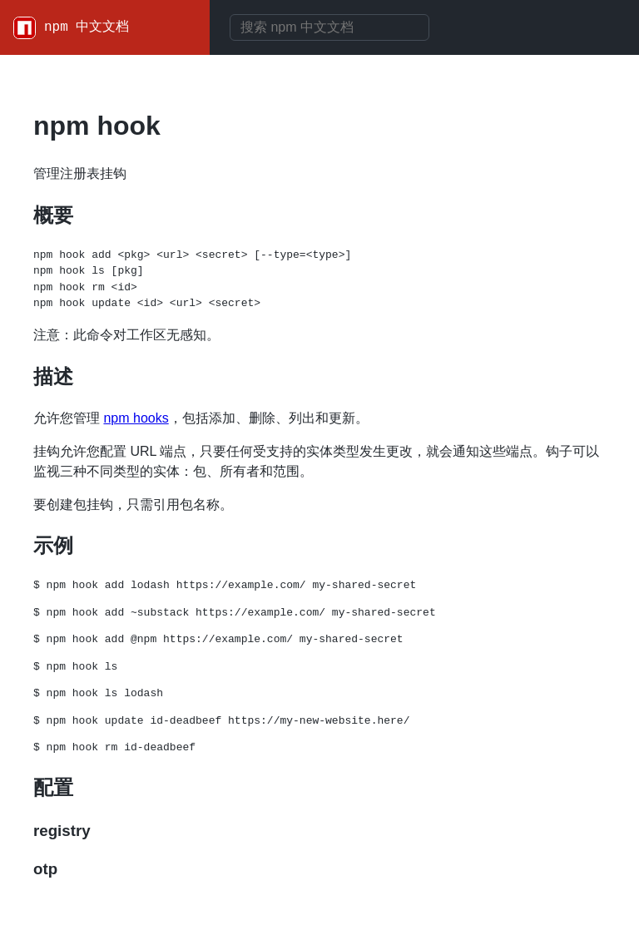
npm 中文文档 (86, 27)
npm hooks (135, 418)
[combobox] (329, 27)
